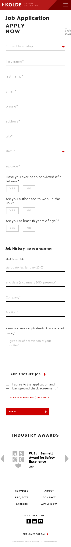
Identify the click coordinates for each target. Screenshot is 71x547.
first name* (15, 61)
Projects (21, 497)
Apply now (49, 504)
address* (13, 121)
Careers (22, 504)
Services (21, 491)
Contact (49, 497)
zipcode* (13, 166)
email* (11, 91)
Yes (12, 188)
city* (9, 136)
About (49, 491)
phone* (12, 106)
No (29, 188)
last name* (14, 76)
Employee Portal (34, 534)
